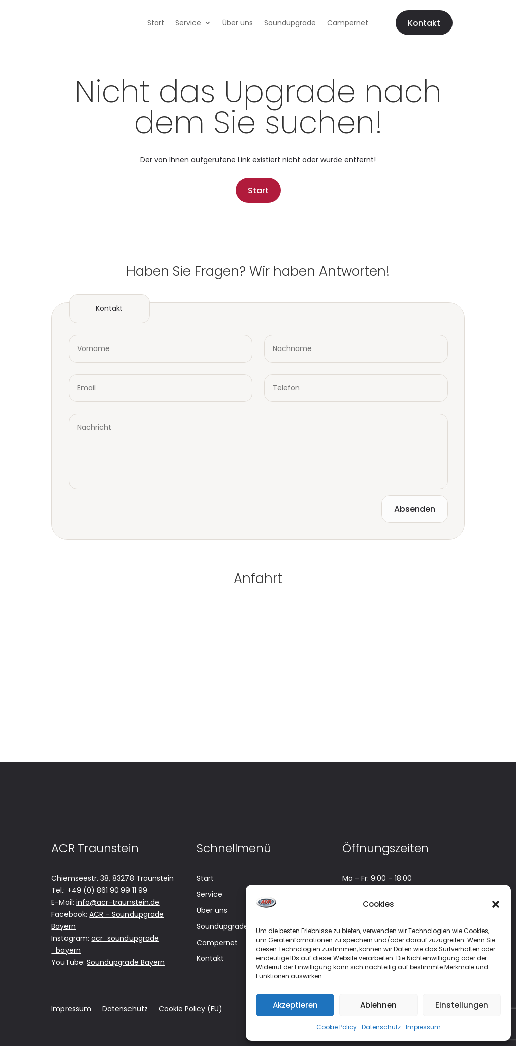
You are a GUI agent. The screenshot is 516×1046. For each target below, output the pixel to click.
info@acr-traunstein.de (117, 902)
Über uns (237, 23)
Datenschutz (381, 1027)
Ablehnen (378, 1005)
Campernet (347, 23)
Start (155, 23)
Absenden (414, 509)
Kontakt (424, 23)
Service (188, 23)
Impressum (423, 1027)
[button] (496, 904)
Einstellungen (461, 1005)
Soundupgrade (290, 23)
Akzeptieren (295, 1005)
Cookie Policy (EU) (190, 1009)
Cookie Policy (336, 1027)
